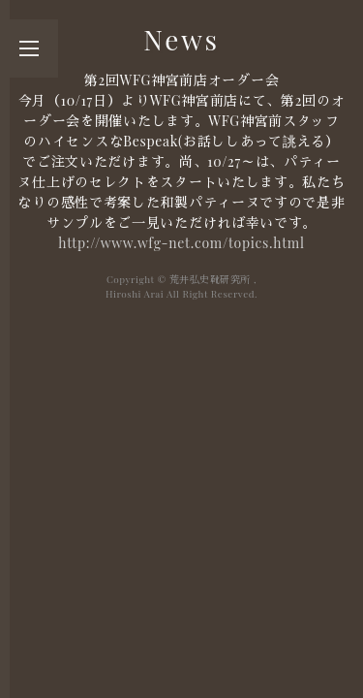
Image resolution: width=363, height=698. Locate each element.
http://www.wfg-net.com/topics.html (181, 243)
